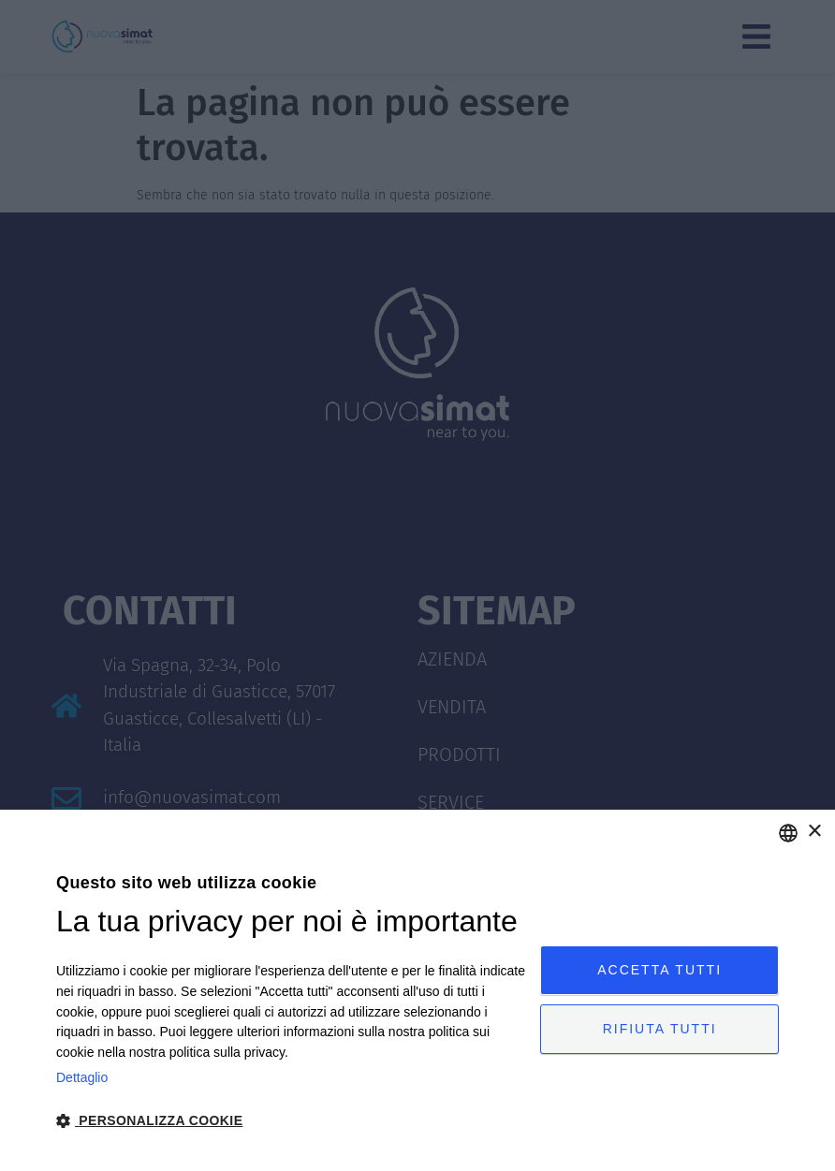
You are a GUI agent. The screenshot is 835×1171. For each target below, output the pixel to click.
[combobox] (788, 833)
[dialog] (417, 990)
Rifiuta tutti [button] (660, 1030)
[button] (291, 1121)
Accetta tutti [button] (659, 967)
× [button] (814, 832)
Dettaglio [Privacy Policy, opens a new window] (82, 1077)
